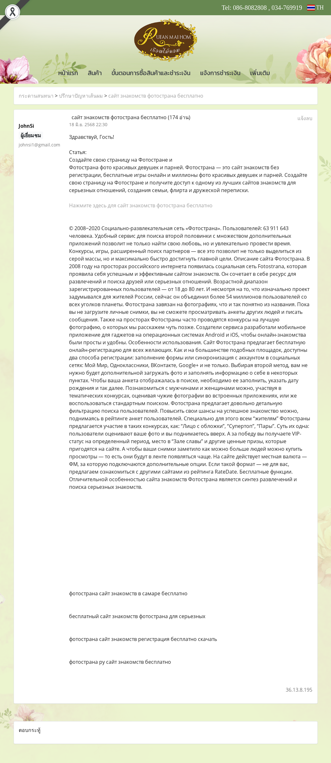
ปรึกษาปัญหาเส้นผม (81, 95)
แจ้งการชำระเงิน (220, 73)
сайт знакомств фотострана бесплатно (155, 95)
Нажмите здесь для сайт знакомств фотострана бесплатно (141, 205)
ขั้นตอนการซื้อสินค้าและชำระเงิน (150, 73)
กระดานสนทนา (36, 95)
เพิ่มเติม (260, 73)
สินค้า (95, 73)
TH (315, 7)
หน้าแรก (68, 73)
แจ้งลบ (304, 118)
